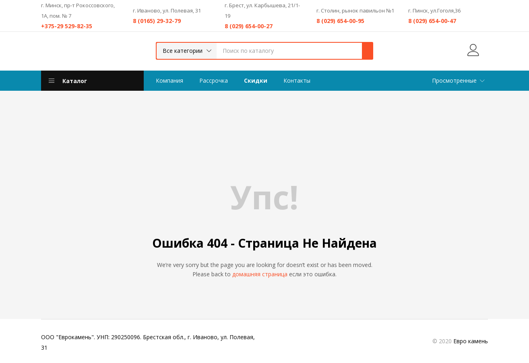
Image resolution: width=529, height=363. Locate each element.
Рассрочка (213, 80)
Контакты (296, 80)
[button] (187, 51)
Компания (169, 80)
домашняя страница (259, 274)
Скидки (255, 80)
